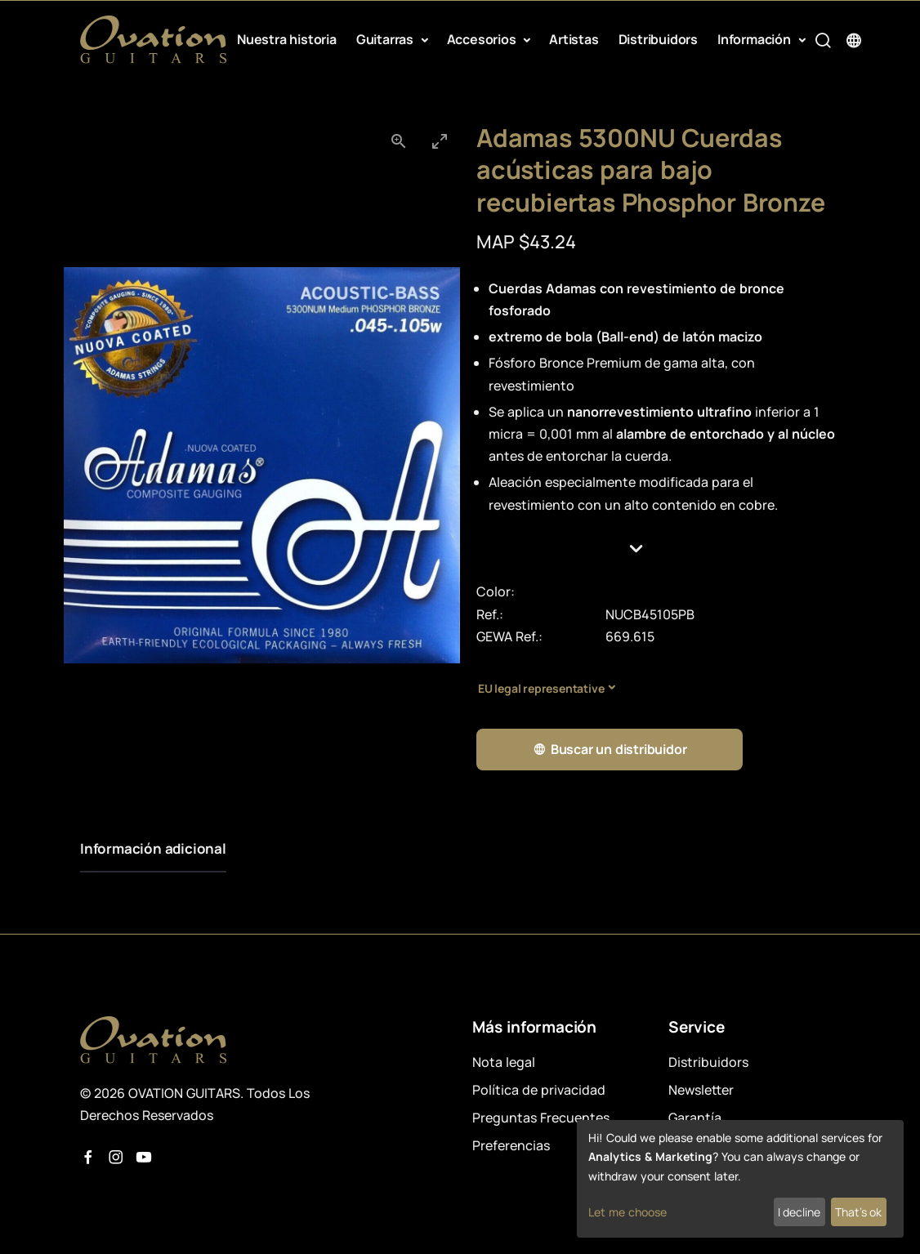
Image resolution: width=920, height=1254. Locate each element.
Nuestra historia (287, 39)
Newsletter (701, 1090)
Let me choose (627, 1212)
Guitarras (386, 39)
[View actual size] (398, 141)
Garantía (694, 1118)
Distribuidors (658, 39)
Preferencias (511, 1145)
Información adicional (153, 848)
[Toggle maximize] (439, 141)
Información (755, 39)
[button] (658, 548)
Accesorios (483, 39)
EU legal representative (541, 688)
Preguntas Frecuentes (541, 1118)
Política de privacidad (538, 1090)
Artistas (573, 39)
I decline (799, 1212)
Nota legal (503, 1062)
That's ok (858, 1212)
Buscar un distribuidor (609, 750)
